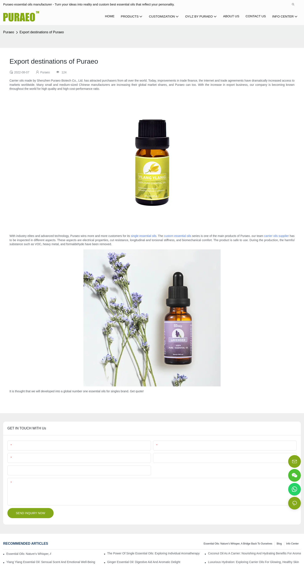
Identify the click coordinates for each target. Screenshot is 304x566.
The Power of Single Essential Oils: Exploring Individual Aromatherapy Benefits (153, 553)
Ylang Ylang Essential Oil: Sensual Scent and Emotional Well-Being (50, 562)
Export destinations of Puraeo (42, 32)
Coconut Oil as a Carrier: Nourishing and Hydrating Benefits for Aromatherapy (254, 553)
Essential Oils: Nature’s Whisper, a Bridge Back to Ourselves (238, 543)
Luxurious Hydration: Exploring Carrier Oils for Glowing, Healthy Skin (253, 562)
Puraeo (8, 32)
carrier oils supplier (276, 236)
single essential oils (143, 236)
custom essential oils (177, 236)
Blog (279, 543)
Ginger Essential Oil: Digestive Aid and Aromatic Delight (143, 562)
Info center (292, 543)
